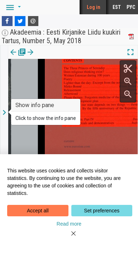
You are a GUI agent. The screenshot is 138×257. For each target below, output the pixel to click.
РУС (131, 7)
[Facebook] (7, 21)
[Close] (69, 237)
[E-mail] (33, 21)
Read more (69, 224)
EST (117, 7)
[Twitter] (20, 21)
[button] (12, 7)
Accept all (38, 210)
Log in (93, 7)
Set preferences (101, 210)
